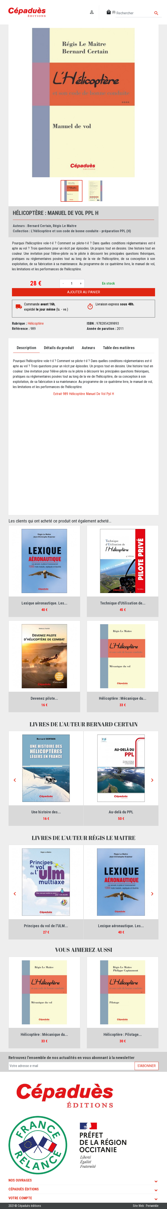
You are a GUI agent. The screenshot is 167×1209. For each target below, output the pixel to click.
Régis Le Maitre (65, 226)
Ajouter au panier (83, 292)
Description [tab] (26, 347)
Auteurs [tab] (88, 347)
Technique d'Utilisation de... (122, 603)
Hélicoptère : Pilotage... (123, 1034)
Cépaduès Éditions (23, 1189)
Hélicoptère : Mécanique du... (122, 698)
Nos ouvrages (20, 1180)
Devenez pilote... (44, 698)
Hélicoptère (36, 323)
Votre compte (20, 1198)
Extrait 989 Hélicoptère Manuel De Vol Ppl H (83, 394)
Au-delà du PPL (121, 812)
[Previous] (14, 780)
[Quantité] (71, 283)
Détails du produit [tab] (59, 347)
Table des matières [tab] (119, 347)
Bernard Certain (39, 226)
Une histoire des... (46, 812)
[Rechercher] (138, 13)
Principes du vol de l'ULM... (46, 926)
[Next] (152, 780)
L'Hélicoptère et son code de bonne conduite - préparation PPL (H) (81, 231)
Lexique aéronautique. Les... (44, 603)
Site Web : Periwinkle (146, 1206)
